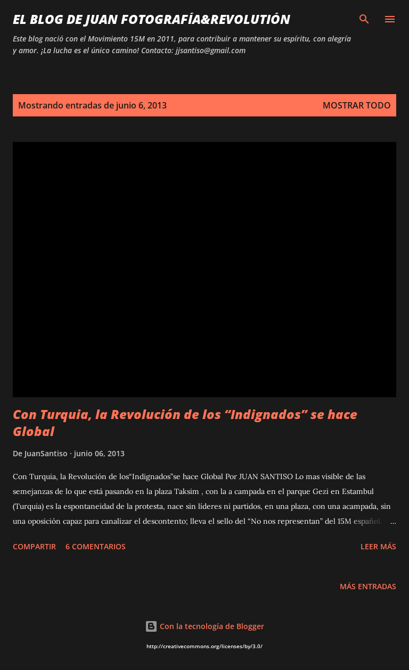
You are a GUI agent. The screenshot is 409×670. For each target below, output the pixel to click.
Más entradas (368, 586)
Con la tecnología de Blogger (204, 626)
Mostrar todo (357, 105)
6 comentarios (96, 546)
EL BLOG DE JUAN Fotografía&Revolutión (151, 19)
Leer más (378, 546)
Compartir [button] (34, 546)
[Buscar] (364, 19)
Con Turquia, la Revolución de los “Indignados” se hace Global (185, 422)
